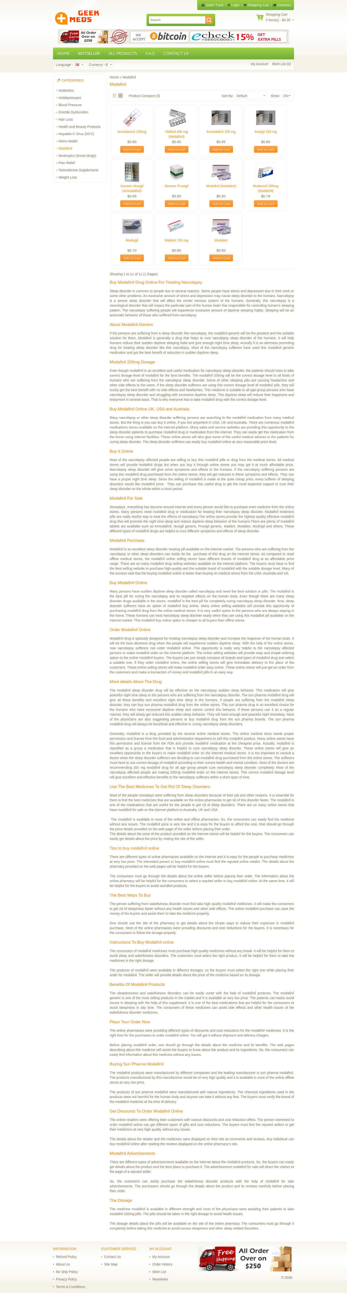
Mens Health (68, 141)
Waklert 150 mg (176, 240)
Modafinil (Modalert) (221, 186)
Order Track (212, 5)
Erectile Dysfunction (73, 112)
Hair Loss (66, 119)
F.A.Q (150, 53)
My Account (259, 64)
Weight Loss (68, 177)
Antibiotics (66, 90)
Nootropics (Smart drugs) (77, 156)
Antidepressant (70, 98)
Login (233, 5)
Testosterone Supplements (79, 170)
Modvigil (132, 240)
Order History (162, 1264)
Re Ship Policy (67, 1272)
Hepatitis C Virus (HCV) (76, 134)
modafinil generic (227, 333)
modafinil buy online (156, 620)
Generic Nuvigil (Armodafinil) (131, 188)
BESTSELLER (89, 53)
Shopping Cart (256, 5)
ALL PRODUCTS (122, 53)
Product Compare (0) (144, 96)
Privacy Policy (66, 1279)
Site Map (110, 1264)
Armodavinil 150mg (132, 132)
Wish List (159, 1272)
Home (114, 77)
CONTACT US (175, 53)
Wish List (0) (281, 64)
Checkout (282, 5)
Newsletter (160, 1279)
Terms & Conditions (70, 1287)
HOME (63, 53)
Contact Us (112, 1257)
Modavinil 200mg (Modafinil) (266, 188)
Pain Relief (67, 163)
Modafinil (65, 148)
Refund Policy (66, 1257)
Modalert (220, 240)
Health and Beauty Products (79, 127)
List (114, 95)
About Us (63, 1264)
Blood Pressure (70, 105)
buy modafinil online (216, 442)
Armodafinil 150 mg (221, 132)
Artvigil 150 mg (265, 132)
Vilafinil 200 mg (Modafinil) (176, 134)
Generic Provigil (176, 186)
